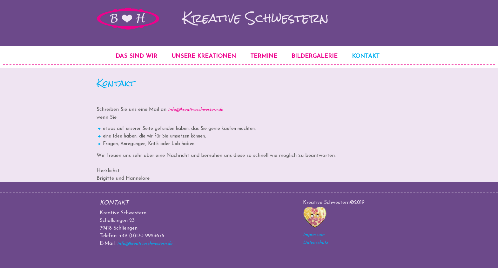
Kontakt (366, 56)
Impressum (314, 234)
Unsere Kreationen (204, 56)
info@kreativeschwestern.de (195, 109)
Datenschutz (315, 242)
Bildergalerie (315, 56)
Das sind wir (136, 56)
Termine (263, 56)
